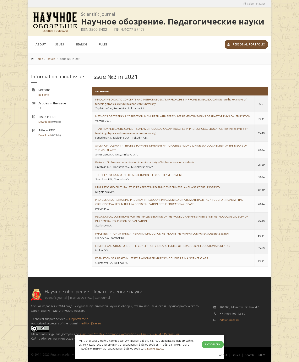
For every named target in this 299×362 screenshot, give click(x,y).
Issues (59, 44)
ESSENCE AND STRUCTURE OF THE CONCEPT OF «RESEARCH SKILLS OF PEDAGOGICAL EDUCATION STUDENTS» (162, 246)
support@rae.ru (79, 319)
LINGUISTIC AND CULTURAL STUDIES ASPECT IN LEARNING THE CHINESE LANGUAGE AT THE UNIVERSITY (157, 187)
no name (43, 95)
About (41, 44)
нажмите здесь (153, 348)
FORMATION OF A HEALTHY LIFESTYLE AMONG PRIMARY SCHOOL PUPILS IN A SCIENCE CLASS (151, 258)
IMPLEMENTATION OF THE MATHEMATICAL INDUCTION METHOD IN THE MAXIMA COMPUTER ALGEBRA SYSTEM (162, 233)
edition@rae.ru (91, 323)
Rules (102, 44)
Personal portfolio (246, 44)
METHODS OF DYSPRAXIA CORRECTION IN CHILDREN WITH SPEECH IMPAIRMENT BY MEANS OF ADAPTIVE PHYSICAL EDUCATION (172, 116)
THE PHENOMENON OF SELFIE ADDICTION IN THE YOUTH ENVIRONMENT (139, 175)
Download (44, 122)
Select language (255, 3)
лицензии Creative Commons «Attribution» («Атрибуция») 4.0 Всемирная (130, 334)
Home (39, 59)
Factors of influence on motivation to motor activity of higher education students (144, 162)
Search (81, 44)
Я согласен (212, 344)
